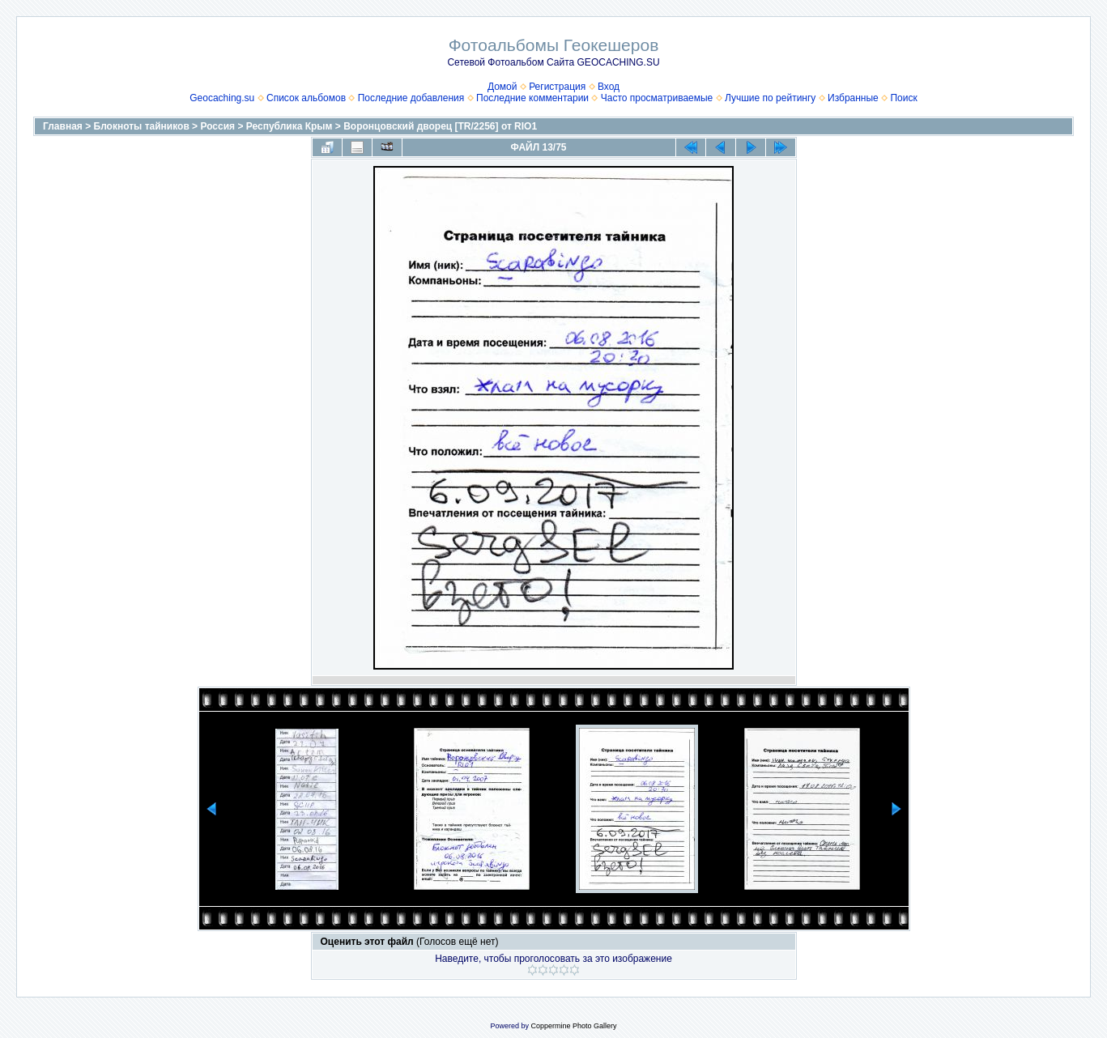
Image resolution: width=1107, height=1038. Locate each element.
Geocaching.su (221, 98)
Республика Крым (289, 126)
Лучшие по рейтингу (770, 98)
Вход (608, 86)
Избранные (853, 98)
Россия (217, 126)
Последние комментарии (532, 98)
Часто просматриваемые (657, 98)
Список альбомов (306, 98)
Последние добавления (411, 98)
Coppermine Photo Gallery (573, 1026)
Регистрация (557, 86)
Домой (502, 86)
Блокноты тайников (141, 126)
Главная (63, 126)
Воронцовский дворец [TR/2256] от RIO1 (440, 126)
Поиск (903, 98)
